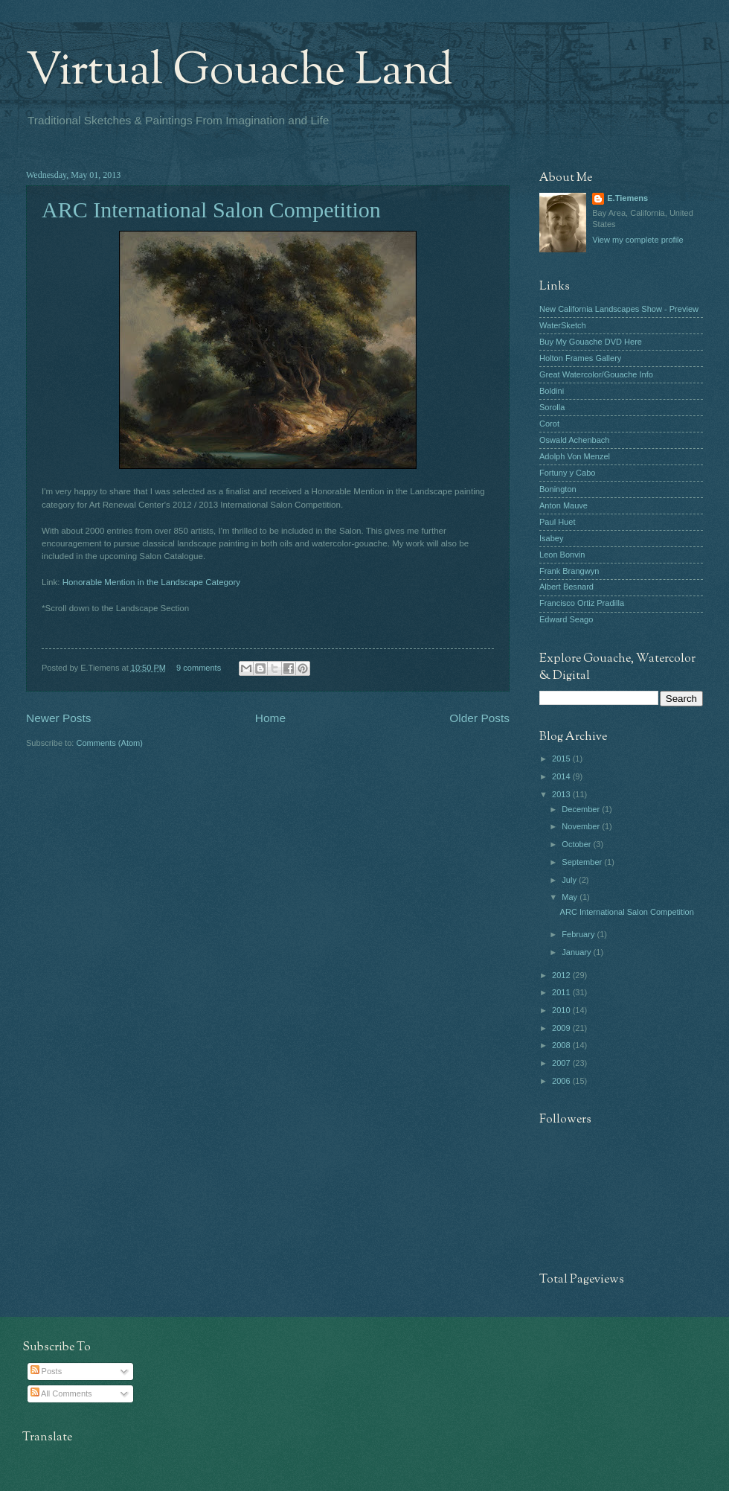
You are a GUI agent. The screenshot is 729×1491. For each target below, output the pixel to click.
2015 (562, 758)
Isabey (551, 538)
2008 (562, 1045)
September (583, 862)
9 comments (198, 667)
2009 (562, 1028)
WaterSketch (562, 325)
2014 (562, 776)
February (579, 934)
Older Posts (479, 718)
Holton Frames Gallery (580, 358)
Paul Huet (557, 521)
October (577, 844)
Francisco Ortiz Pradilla (581, 602)
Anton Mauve (563, 505)
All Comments (61, 1393)
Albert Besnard (566, 586)
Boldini (551, 390)
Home (270, 718)
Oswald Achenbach (574, 439)
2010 (562, 1010)
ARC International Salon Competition (211, 209)
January (577, 952)
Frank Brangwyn (569, 570)
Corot (549, 423)
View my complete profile (637, 239)
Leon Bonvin (562, 554)
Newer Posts (58, 718)
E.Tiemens (627, 198)
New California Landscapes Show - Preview (619, 308)
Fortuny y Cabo (567, 472)
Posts (46, 1371)
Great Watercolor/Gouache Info (596, 374)
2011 (562, 992)
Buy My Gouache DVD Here (590, 341)
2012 (562, 975)
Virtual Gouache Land (239, 71)
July (570, 879)
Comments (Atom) (109, 742)
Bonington (558, 489)
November (582, 826)
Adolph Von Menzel (574, 456)
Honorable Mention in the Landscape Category (151, 582)
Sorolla (552, 407)
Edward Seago (566, 619)
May (570, 897)
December (582, 809)
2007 (562, 1063)
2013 (562, 794)
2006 (562, 1080)
